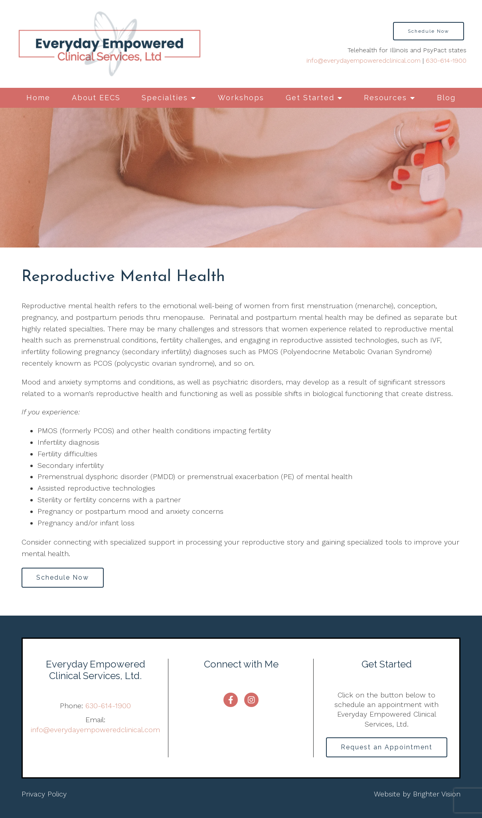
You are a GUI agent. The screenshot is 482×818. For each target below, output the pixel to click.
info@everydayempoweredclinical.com (363, 60)
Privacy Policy (44, 794)
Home (38, 97)
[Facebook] (230, 700)
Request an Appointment (387, 747)
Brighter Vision (436, 794)
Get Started (310, 97)
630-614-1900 (446, 60)
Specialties (165, 97)
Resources (385, 97)
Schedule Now (428, 31)
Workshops (241, 97)
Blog (446, 97)
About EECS (96, 97)
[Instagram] (251, 700)
